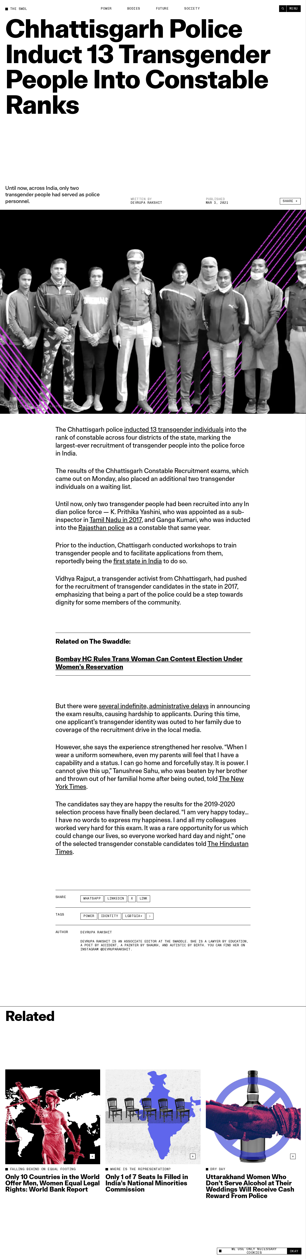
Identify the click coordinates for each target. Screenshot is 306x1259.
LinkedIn (115, 898)
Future (162, 8)
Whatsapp (92, 898)
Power (106, 8)
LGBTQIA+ (133, 916)
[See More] (149, 916)
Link (143, 898)
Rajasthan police (101, 527)
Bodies (133, 8)
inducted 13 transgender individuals (174, 429)
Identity (109, 916)
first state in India (137, 561)
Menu (293, 8)
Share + (290, 201)
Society (192, 8)
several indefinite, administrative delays (154, 706)
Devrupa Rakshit (146, 203)
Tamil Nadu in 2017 (116, 519)
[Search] (282, 8)
